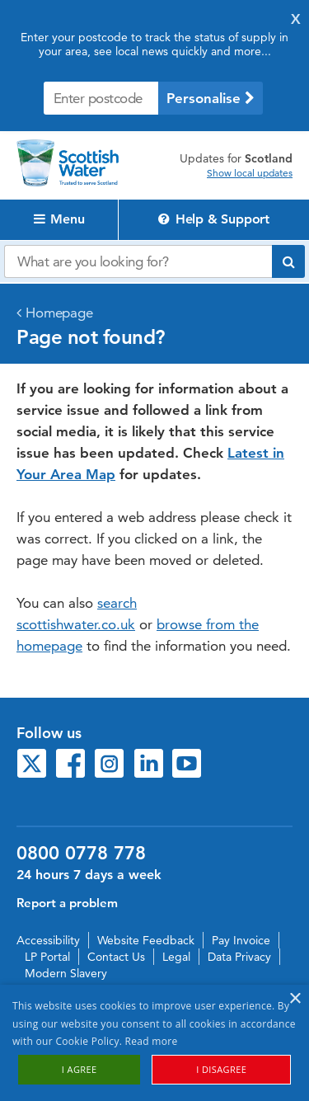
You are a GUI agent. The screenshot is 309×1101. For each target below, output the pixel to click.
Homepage (59, 312)
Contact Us (116, 956)
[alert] (154, 1043)
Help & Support (213, 219)
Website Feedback (145, 940)
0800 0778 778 (81, 853)
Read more (151, 1041)
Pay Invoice (241, 940)
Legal (176, 956)
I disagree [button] (221, 1069)
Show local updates (250, 173)
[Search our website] (138, 261)
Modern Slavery (66, 973)
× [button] (294, 999)
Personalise (210, 98)
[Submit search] (288, 261)
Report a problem (67, 902)
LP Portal (47, 956)
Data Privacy (239, 956)
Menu (59, 219)
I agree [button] (79, 1069)
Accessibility (48, 940)
